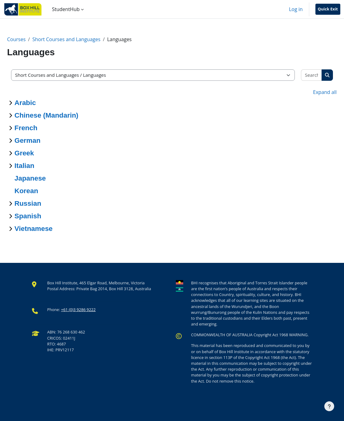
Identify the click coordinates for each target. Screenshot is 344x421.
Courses (16, 39)
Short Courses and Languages (66, 39)
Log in (296, 9)
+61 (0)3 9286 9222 (78, 309)
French (26, 128)
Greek (24, 153)
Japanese (30, 178)
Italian (24, 166)
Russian (27, 203)
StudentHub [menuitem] (66, 9)
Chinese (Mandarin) (46, 115)
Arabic (25, 103)
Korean (26, 191)
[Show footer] (329, 406)
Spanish (27, 216)
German (27, 140)
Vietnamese (33, 228)
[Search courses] (311, 75)
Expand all (325, 92)
